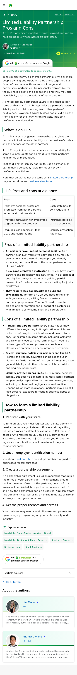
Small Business (33, 547)
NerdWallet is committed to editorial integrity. (27, 71)
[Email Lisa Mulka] (24, 606)
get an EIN (23, 459)
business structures (40, 181)
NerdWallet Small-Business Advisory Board (27, 533)
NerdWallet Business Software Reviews (25, 540)
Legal (14, 15)
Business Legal (12, 547)
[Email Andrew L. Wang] (29, 641)
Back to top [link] (13, 581)
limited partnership (61, 177)
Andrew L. (34, 636)
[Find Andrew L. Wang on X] (24, 641)
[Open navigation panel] (4, 5)
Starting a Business (62, 540)
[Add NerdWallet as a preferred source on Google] (27, 63)
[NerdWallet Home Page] (11, 5)
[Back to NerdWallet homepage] (4, 15)
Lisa (31, 602)
